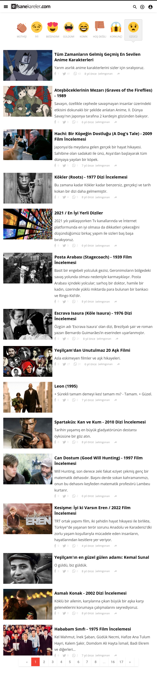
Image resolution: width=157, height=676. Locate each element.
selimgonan (105, 73)
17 (123, 670)
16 (114, 670)
